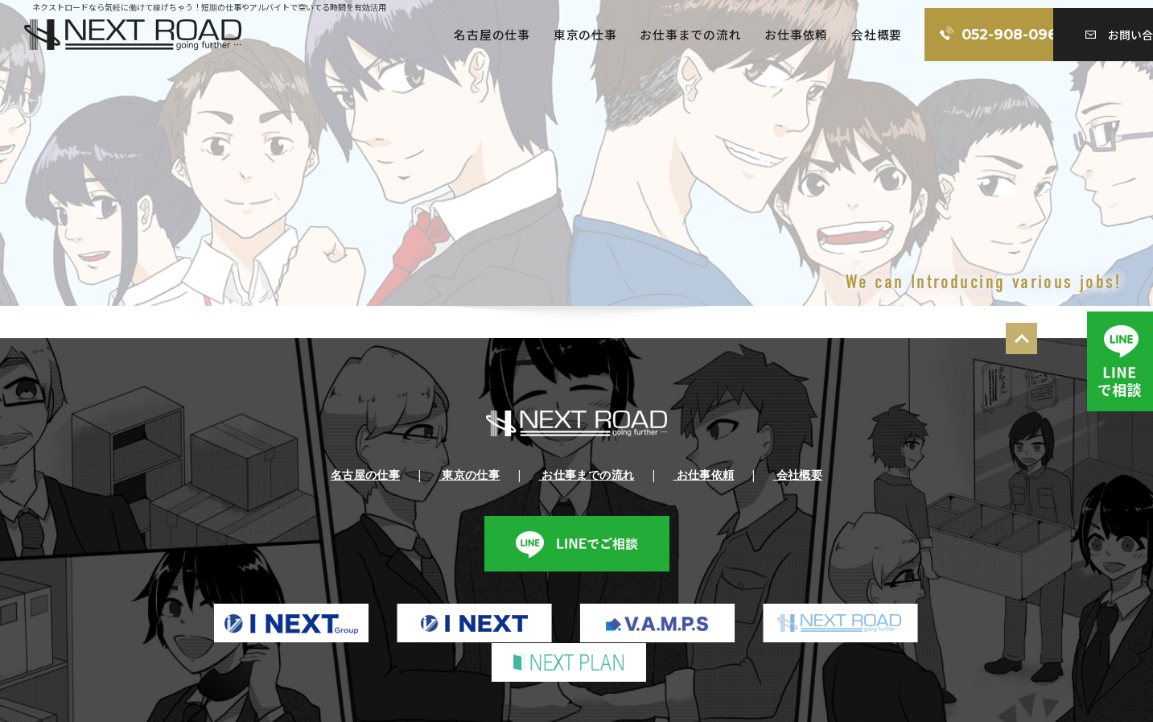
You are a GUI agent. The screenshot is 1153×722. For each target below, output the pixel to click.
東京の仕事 (481, 35)
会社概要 (775, 35)
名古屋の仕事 (387, 35)
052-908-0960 (915, 35)
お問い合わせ (1076, 35)
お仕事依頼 (694, 35)
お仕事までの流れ (587, 35)
